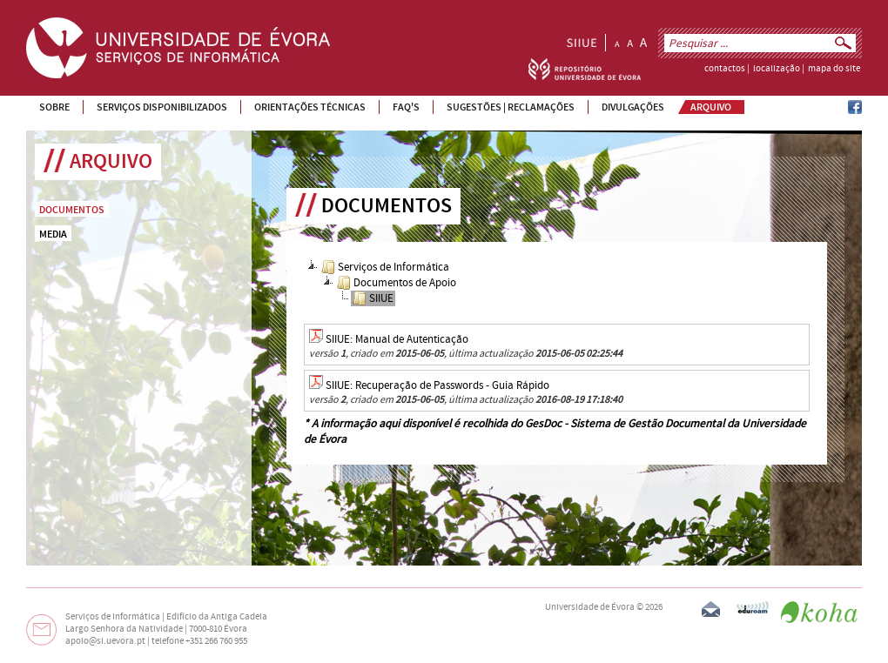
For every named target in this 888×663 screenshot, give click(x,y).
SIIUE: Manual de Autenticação (397, 339)
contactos (724, 69)
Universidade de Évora (590, 607)
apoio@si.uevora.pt (105, 641)
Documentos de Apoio (396, 283)
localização (776, 69)
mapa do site (834, 69)
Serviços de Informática (385, 267)
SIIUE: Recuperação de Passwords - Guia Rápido (437, 385)
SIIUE (373, 298)
